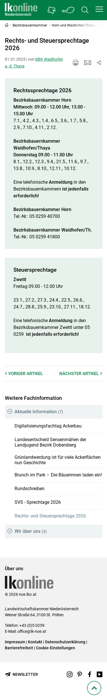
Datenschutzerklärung (65, 642)
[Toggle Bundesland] (68, 10)
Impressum (15, 642)
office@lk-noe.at (31, 631)
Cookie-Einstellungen (55, 648)
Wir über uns (31, 531)
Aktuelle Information (39, 411)
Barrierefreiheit (19, 648)
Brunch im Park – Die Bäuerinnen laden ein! (58, 475)
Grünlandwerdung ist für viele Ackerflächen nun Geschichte (58, 460)
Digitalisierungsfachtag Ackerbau (48, 426)
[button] (99, 9)
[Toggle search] (85, 10)
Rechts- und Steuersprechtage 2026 (50, 516)
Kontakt (35, 642)
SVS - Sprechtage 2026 (38, 502)
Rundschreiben (30, 488)
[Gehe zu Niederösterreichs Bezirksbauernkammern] (52, 10)
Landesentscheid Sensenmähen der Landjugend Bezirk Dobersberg (50, 442)
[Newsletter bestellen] (21, 674)
